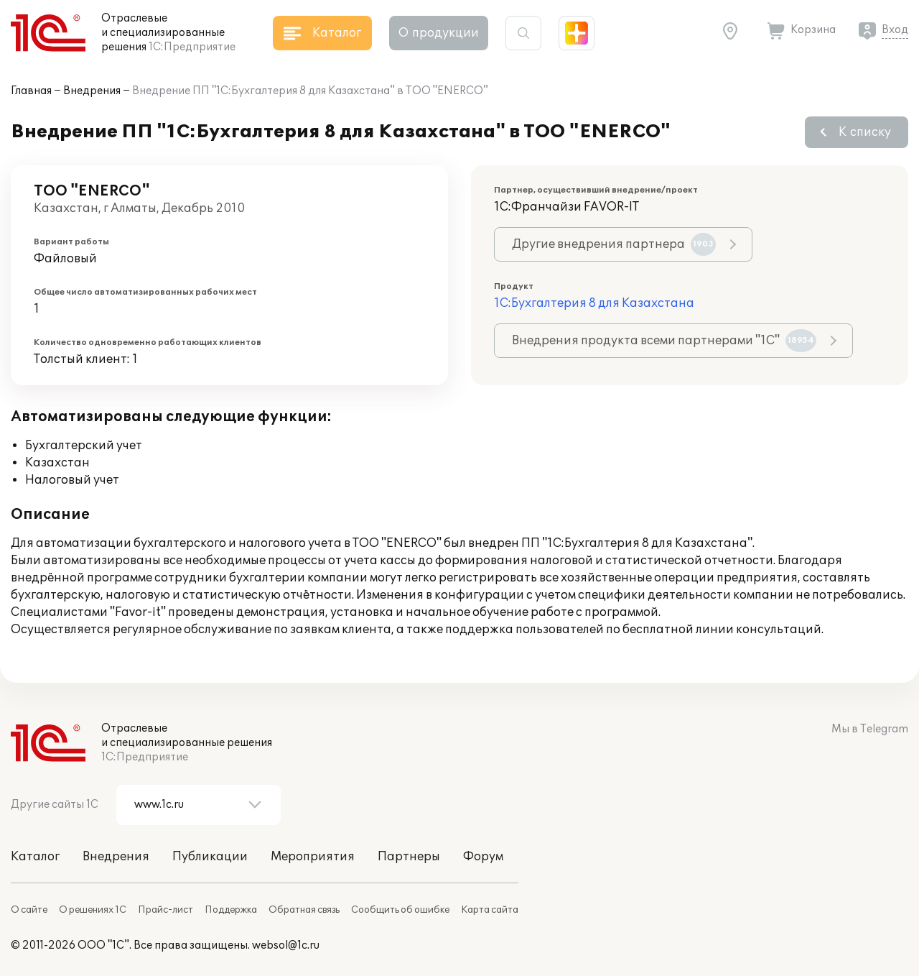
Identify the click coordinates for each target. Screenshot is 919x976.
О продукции (438, 33)
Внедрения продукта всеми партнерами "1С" (664, 340)
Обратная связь (304, 910)
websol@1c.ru (285, 945)
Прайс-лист (165, 910)
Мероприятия (313, 857)
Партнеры (409, 857)
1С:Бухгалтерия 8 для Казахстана (594, 303)
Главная (31, 91)
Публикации (210, 857)
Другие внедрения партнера (614, 244)
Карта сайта (489, 910)
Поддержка (231, 910)
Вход (895, 30)
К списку (865, 132)
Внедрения (92, 91)
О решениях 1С (92, 910)
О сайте (29, 910)
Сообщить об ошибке (400, 910)
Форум (483, 857)
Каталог (35, 857)
